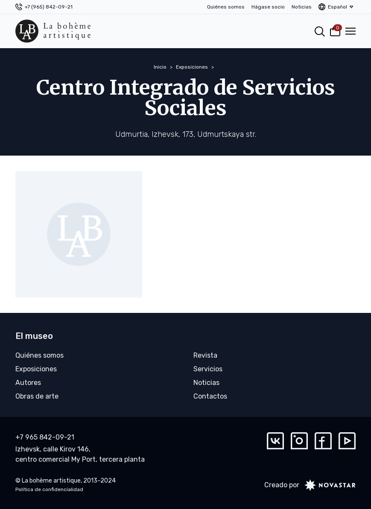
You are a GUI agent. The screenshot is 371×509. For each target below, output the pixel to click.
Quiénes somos (226, 7)
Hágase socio (268, 7)
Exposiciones (192, 67)
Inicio (160, 67)
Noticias (302, 7)
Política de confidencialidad (49, 489)
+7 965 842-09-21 (44, 437)
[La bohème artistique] (53, 31)
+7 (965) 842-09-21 (49, 7)
